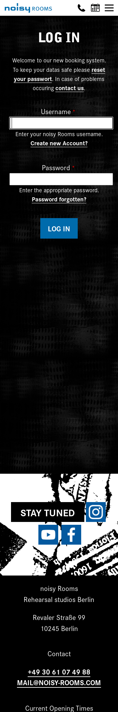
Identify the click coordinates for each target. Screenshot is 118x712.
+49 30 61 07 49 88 (59, 671)
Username (56, 111)
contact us (69, 87)
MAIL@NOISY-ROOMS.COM (59, 682)
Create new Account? (59, 142)
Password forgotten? (59, 198)
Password (56, 167)
